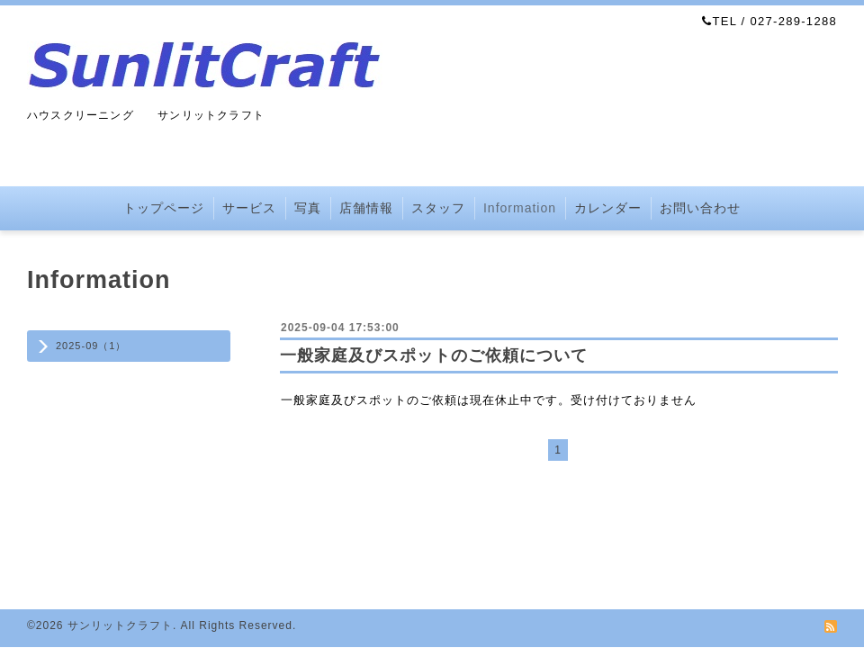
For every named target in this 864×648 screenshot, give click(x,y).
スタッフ (438, 208)
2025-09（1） (91, 345)
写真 (307, 208)
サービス (249, 208)
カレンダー (608, 208)
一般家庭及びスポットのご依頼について (434, 355)
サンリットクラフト (120, 625)
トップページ (163, 208)
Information (519, 208)
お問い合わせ (700, 208)
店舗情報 (366, 208)
